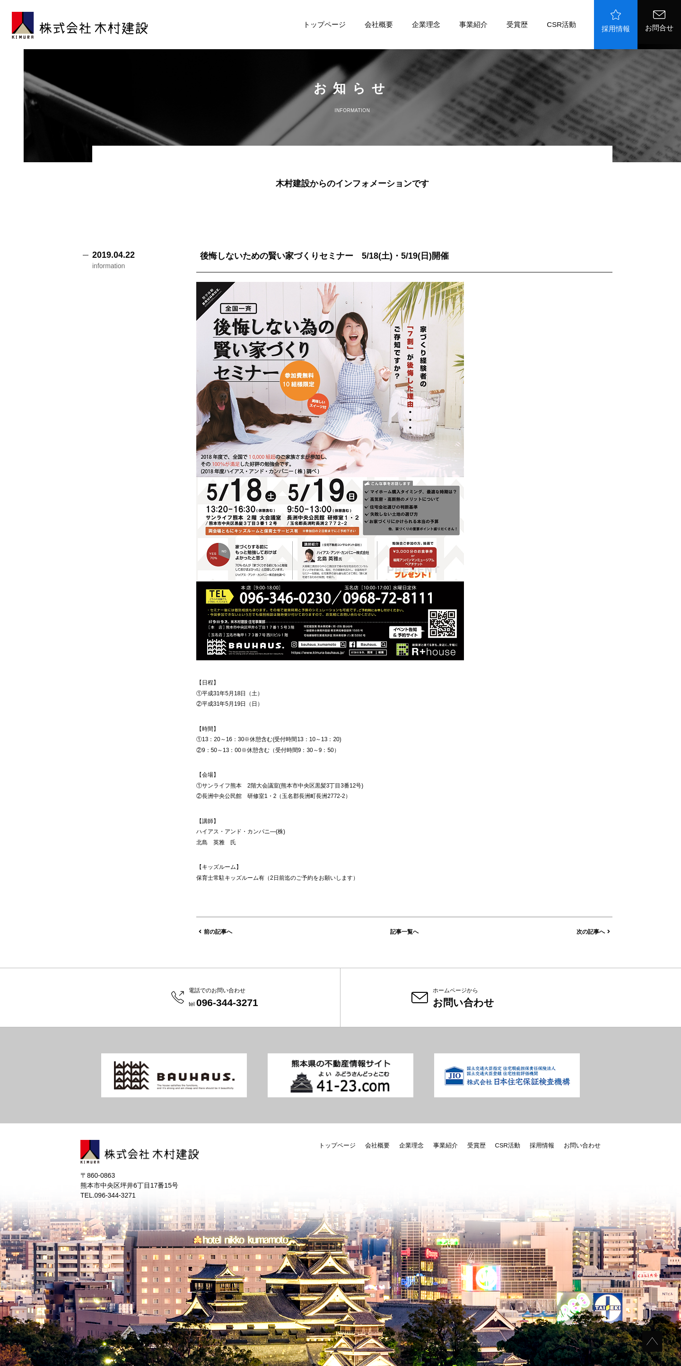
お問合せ (659, 21)
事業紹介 (473, 24)
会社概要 (379, 24)
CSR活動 (561, 24)
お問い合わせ (582, 1145)
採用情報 (616, 21)
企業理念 (426, 24)
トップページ (324, 24)
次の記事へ (593, 931)
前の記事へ (215, 931)
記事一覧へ (404, 931)
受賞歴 (517, 24)
